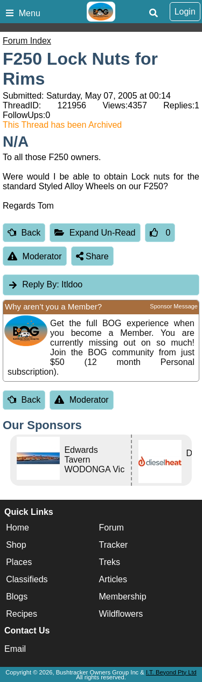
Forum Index (27, 40)
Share (92, 256)
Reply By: (40, 284)
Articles (113, 579)
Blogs (16, 596)
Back (24, 232)
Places (19, 562)
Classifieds (26, 579)
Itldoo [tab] (45, 284)
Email (15, 648)
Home (17, 527)
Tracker (113, 544)
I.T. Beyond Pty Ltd (171, 672)
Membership (123, 596)
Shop (16, 544)
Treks (109, 562)
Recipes (21, 613)
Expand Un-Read (94, 232)
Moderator (35, 256)
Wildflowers (121, 613)
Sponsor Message (174, 306)
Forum (111, 527)
